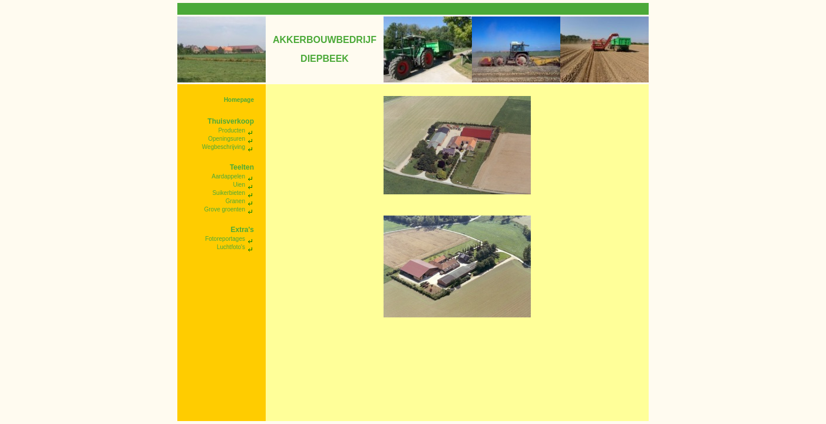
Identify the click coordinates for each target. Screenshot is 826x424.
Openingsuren (226, 138)
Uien (239, 184)
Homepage (239, 100)
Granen (235, 201)
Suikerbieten (228, 193)
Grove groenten (225, 209)
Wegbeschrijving (223, 147)
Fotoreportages (225, 239)
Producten (231, 130)
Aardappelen (228, 176)
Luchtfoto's (231, 247)
